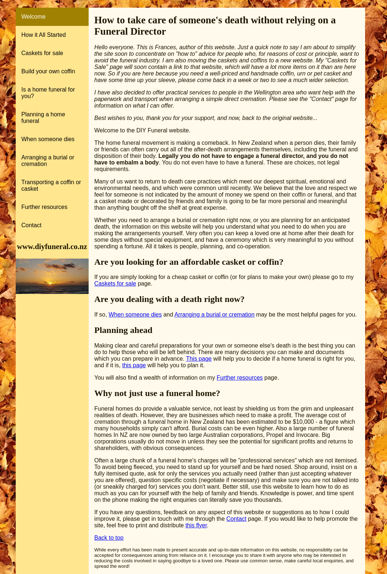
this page (134, 365)
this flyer (196, 525)
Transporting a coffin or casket (51, 185)
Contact (32, 225)
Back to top (109, 538)
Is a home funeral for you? (48, 92)
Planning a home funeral (43, 117)
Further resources (44, 207)
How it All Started (44, 35)
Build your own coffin (48, 71)
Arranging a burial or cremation (48, 160)
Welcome (34, 16)
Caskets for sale (42, 53)
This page (199, 359)
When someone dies (48, 139)
